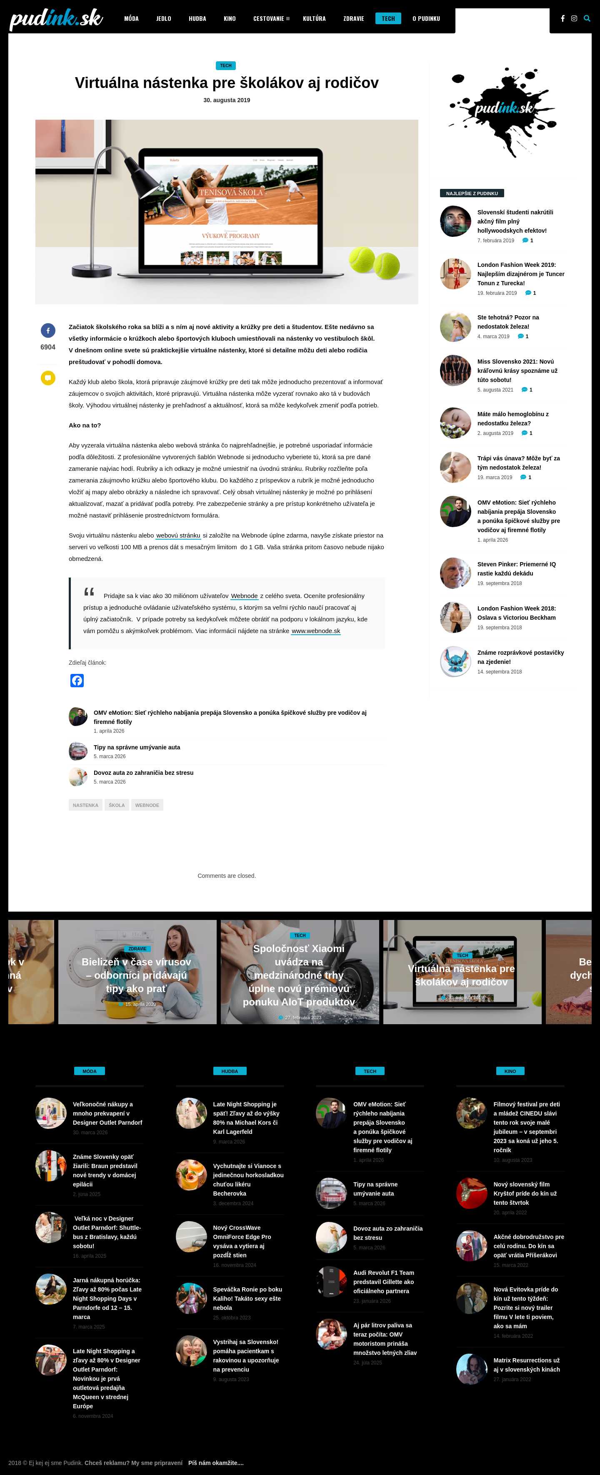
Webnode (244, 595)
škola (117, 805)
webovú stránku (178, 535)
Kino (230, 18)
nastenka (85, 805)
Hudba (197, 18)
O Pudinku (426, 18)
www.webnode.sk (316, 630)
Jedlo (163, 18)
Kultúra (314, 18)
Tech (388, 18)
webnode (147, 805)
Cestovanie (268, 18)
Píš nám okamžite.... (216, 1463)
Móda (131, 18)
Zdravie (353, 18)
